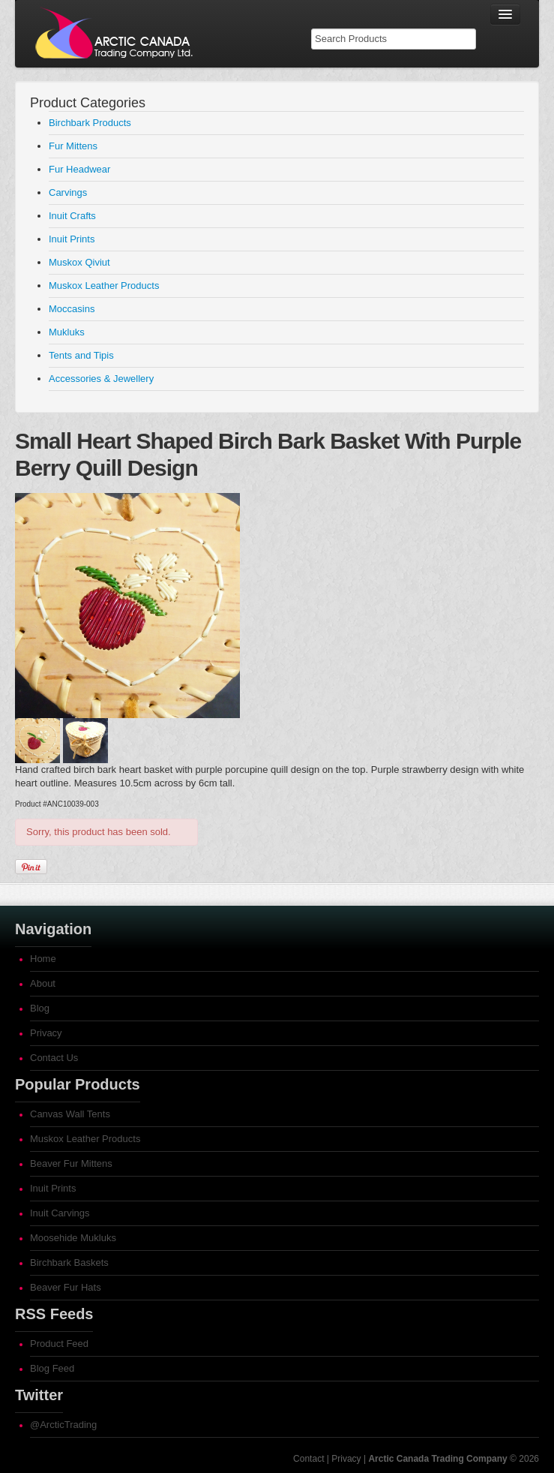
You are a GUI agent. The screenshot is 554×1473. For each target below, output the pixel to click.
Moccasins (71, 308)
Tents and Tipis (81, 355)
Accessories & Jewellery (101, 378)
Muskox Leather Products (104, 285)
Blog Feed (52, 1368)
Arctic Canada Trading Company (437, 1458)
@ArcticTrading (63, 1424)
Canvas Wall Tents (70, 1114)
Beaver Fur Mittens (71, 1163)
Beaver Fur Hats (65, 1287)
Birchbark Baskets (69, 1262)
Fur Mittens (73, 146)
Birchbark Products (90, 122)
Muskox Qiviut (79, 262)
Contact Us (54, 1057)
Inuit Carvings (59, 1213)
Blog (39, 1008)
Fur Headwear (79, 169)
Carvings (68, 192)
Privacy (46, 1033)
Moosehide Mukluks (73, 1237)
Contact (308, 1458)
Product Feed (59, 1343)
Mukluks (67, 332)
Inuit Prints (71, 239)
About (42, 983)
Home (43, 958)
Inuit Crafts (72, 215)
